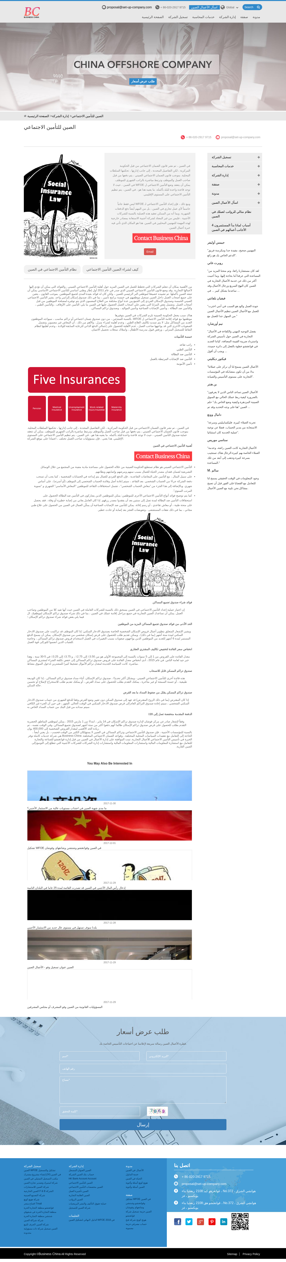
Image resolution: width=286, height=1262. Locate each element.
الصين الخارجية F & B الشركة (38, 1191)
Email (150, 251)
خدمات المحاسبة (203, 17)
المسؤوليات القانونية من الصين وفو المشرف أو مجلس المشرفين (64, 1006)
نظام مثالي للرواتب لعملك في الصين (231, 214)
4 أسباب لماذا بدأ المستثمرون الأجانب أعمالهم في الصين (231, 227)
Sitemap (232, 1254)
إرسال (143, 1124)
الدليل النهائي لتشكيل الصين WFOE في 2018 (92, 1220)
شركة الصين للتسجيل (80, 1207)
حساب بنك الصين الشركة (81, 1174)
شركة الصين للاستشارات (36, 1187)
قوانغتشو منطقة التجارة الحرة (39, 1207)
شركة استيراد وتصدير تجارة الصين (41, 1182)
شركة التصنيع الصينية (34, 1195)
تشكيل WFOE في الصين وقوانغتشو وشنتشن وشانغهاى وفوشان (64, 847)
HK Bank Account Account (82, 1178)
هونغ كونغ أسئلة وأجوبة (137, 1182)
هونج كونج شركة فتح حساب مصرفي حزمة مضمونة (136, 1224)
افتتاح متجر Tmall (33, 1203)
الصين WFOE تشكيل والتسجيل (39, 1170)
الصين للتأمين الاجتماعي (87, 116)
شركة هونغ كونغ (31, 1199)
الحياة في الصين (134, 1178)
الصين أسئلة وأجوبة (135, 1187)
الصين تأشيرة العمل (79, 1191)
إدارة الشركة (227, 17)
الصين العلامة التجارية (79, 1195)
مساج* (143, 1090)
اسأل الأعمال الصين (204, 7)
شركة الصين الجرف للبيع (36, 1224)
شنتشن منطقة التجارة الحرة (38, 1216)
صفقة (244, 17)
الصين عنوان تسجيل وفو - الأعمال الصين (50, 967)
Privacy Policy (251, 1254)
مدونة (256, 17)
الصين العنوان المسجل (80, 1170)
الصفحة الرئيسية (152, 17)
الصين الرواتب (76, 1199)
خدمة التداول (132, 1174)
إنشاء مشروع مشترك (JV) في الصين (42, 1174)
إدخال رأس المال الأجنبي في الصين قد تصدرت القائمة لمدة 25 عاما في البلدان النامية (76, 887)
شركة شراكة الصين (33, 1220)
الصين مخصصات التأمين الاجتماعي (86, 1187)
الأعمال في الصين (135, 1170)
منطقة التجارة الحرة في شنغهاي (40, 1212)
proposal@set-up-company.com (127, 7)
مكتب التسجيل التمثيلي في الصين (41, 1178)
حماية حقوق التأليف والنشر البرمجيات (87, 1203)
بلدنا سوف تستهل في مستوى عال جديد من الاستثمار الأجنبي (62, 927)
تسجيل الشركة (178, 17)
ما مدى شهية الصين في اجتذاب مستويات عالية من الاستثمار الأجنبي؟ (67, 808)
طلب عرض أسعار (143, 81)
